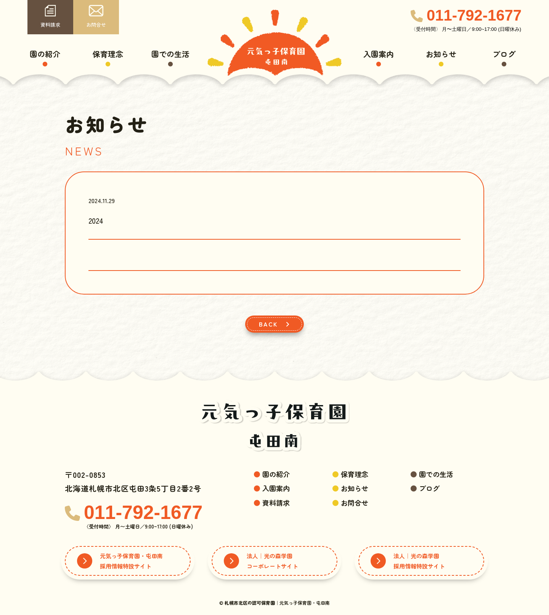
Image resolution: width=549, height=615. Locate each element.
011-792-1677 (474, 15)
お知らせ (441, 53)
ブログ (504, 53)
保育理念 (108, 53)
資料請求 (50, 16)
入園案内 (378, 53)
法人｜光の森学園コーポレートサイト (261, 561)
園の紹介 (45, 53)
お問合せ (96, 16)
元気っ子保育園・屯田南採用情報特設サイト (120, 561)
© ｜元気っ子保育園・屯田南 (274, 602)
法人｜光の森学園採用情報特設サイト (408, 561)
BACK (274, 323)
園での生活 (170, 53)
